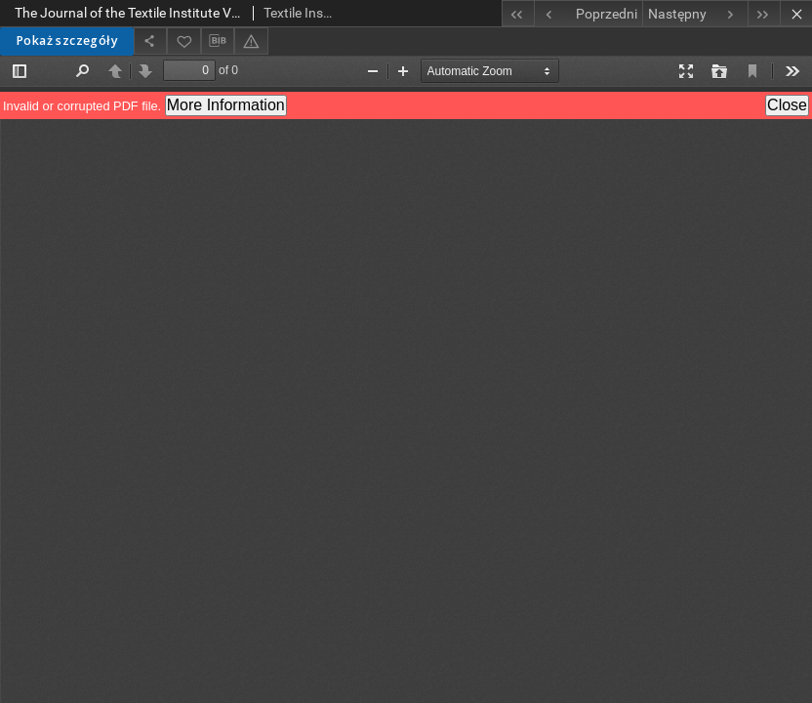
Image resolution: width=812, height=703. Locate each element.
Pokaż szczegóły (67, 40)
